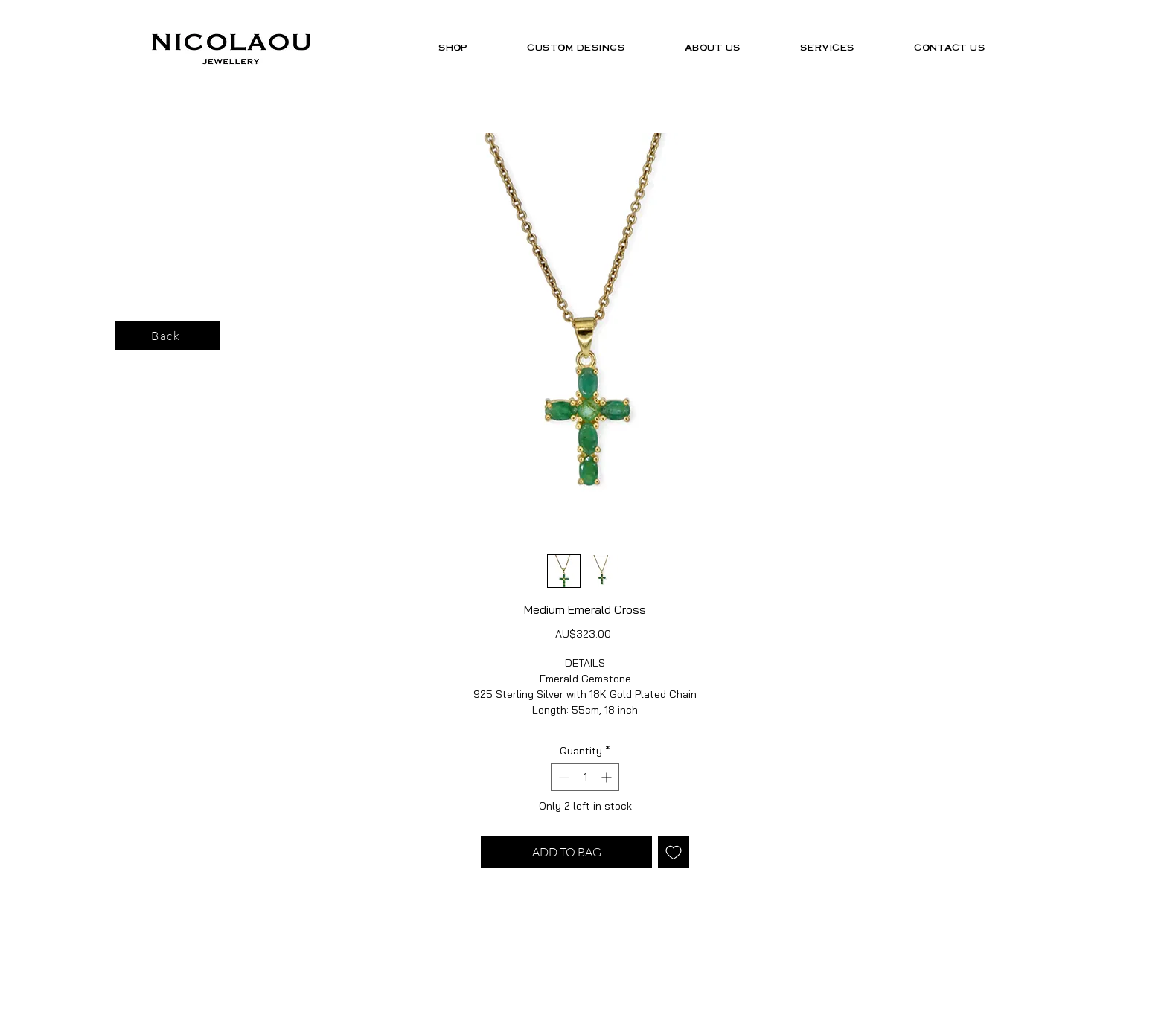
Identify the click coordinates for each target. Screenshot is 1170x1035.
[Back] (167, 335)
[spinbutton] (585, 777)
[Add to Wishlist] (673, 852)
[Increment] (607, 777)
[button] (453, 47)
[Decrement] (562, 777)
